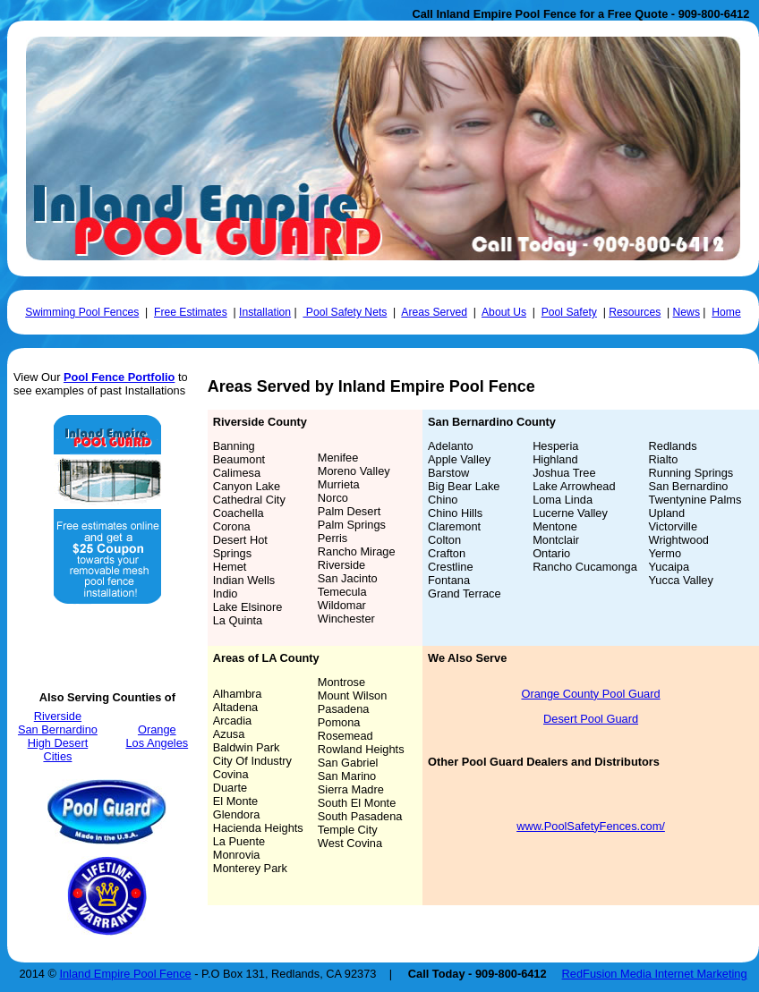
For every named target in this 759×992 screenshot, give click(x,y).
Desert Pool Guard (590, 718)
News (686, 312)
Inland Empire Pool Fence (125, 973)
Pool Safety (569, 312)
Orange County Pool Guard (590, 693)
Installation (265, 312)
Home (726, 312)
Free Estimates (190, 312)
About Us (504, 312)
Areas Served (434, 312)
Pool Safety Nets (345, 312)
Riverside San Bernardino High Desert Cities (58, 736)
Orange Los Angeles (156, 736)
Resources (635, 312)
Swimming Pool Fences (82, 312)
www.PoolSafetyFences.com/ (590, 826)
